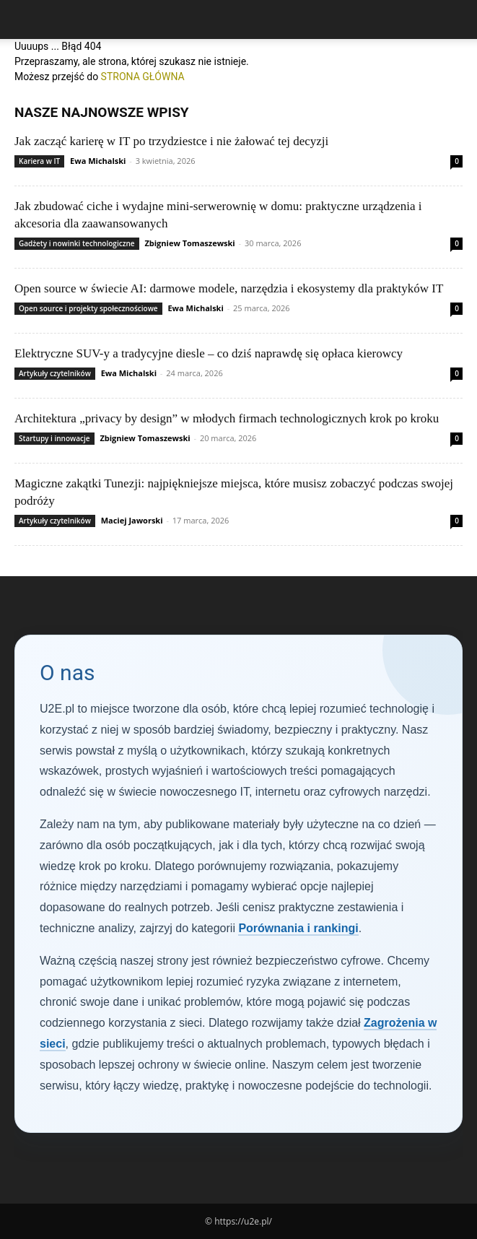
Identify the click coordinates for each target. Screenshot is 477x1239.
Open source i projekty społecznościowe (88, 308)
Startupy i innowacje (54, 438)
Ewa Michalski (98, 160)
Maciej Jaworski (132, 520)
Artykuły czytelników (55, 373)
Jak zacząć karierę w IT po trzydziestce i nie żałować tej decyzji (171, 141)
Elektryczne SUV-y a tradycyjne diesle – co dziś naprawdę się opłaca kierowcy (208, 353)
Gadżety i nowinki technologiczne (77, 243)
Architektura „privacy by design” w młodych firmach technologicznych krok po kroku (226, 418)
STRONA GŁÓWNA (143, 76)
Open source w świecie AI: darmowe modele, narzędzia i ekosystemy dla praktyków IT (228, 288)
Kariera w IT (39, 161)
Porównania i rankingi (298, 928)
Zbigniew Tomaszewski (189, 243)
